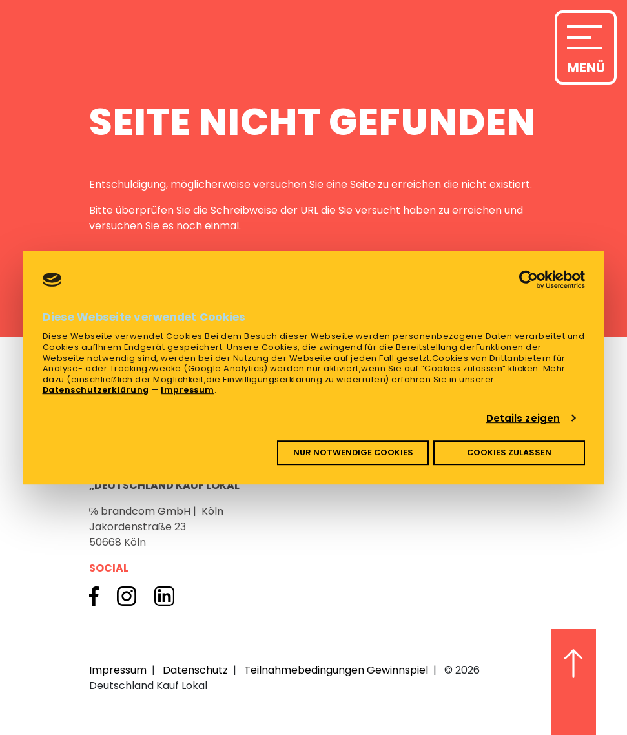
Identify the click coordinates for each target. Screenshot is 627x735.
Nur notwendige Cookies (353, 452)
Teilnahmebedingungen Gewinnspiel (336, 670)
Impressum (187, 390)
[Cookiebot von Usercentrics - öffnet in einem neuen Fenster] (528, 279)
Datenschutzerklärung (96, 390)
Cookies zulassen (509, 452)
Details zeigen (523, 418)
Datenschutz (195, 670)
